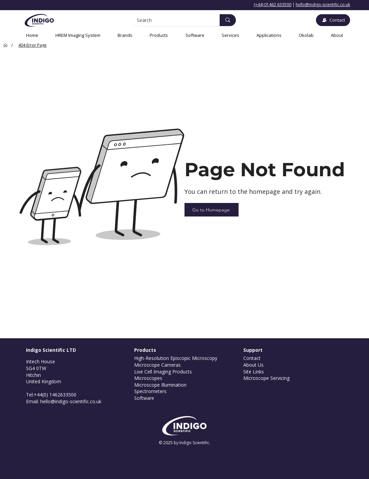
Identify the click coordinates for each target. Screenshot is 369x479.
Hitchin (33, 375)
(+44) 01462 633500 (272, 4)
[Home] (4, 45)
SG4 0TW (36, 368)
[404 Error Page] (32, 45)
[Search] (171, 20)
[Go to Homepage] (211, 209)
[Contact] (333, 20)
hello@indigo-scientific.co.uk (323, 4)
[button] (230, 35)
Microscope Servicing (266, 378)
